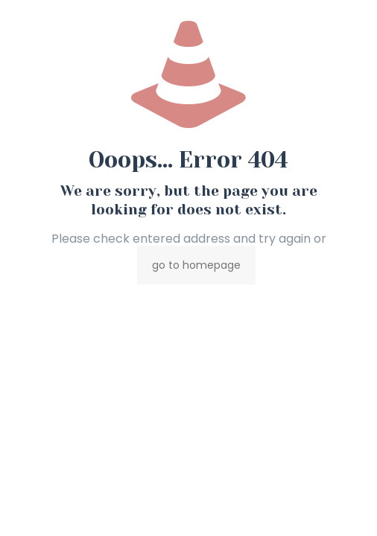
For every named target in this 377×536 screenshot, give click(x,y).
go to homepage (196, 265)
